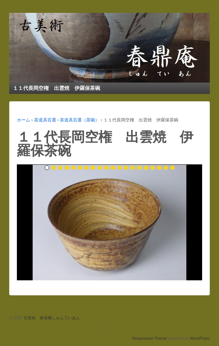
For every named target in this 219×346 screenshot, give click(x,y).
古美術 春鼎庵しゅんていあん (51, 318)
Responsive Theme (149, 338)
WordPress (200, 338)
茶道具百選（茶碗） (79, 120)
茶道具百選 (45, 120)
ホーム (23, 120)
